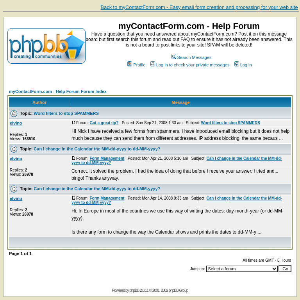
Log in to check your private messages (190, 64)
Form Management (106, 158)
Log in (243, 64)
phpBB (134, 290)
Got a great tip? (103, 123)
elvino (16, 123)
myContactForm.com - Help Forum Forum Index (58, 91)
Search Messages (191, 57)
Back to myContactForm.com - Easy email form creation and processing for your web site (199, 7)
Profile (136, 64)
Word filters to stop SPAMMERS (66, 113)
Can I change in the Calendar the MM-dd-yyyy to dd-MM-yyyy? (97, 148)
